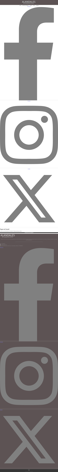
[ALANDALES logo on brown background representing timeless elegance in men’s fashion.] (29, 2)
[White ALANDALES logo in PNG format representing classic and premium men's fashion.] (7, 236)
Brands (31, 5)
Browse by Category (25, 5)
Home (20, 5)
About (34, 5)
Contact (37, 5)
